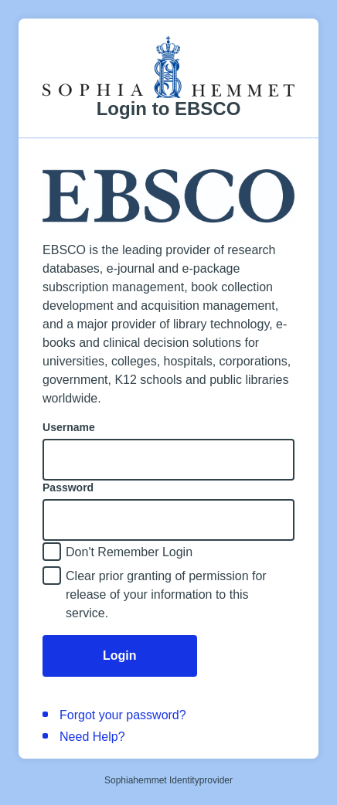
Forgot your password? (123, 715)
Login (120, 655)
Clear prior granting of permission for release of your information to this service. (166, 594)
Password (68, 487)
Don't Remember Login (129, 552)
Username (69, 427)
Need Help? (92, 736)
